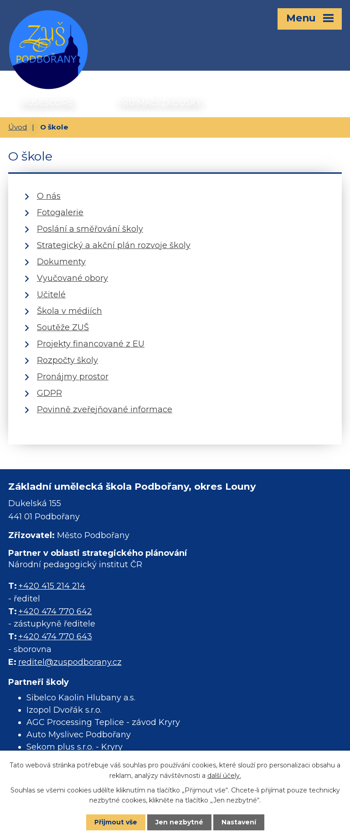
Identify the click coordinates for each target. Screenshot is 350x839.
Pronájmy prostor (72, 377)
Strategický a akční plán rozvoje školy (113, 245)
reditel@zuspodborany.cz (70, 662)
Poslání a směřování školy (90, 229)
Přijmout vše (115, 822)
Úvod (17, 127)
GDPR (49, 393)
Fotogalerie (60, 212)
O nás (49, 196)
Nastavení (238, 822)
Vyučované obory (72, 278)
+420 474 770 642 (55, 611)
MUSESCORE (46, 103)
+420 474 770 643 (55, 637)
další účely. (224, 775)
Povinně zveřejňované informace (104, 409)
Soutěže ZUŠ (63, 327)
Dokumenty (61, 262)
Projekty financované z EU (90, 344)
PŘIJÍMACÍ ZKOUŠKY (159, 103)
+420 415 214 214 (51, 586)
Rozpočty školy (67, 360)
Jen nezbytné (179, 822)
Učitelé (51, 295)
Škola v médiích (69, 311)
